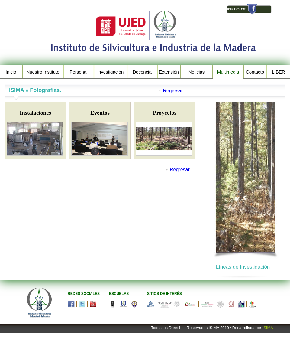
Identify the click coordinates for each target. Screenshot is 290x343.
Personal (78, 71)
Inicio (10, 71)
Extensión (169, 71)
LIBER (278, 71)
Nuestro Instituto (42, 71)
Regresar (173, 90)
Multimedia (228, 71)
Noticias (196, 71)
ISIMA (268, 327)
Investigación (110, 71)
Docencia (142, 71)
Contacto (255, 71)
